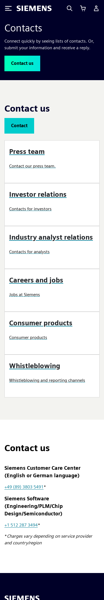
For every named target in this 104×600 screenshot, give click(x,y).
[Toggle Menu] (8, 8)
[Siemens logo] (34, 8)
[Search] (69, 8)
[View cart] (82, 8)
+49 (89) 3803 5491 (24, 487)
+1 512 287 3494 (21, 525)
